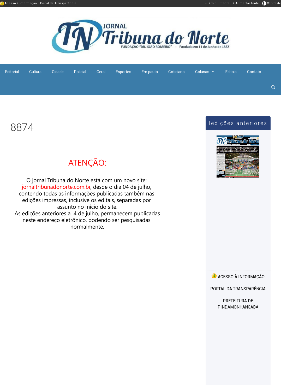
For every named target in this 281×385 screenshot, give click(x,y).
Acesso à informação (238, 276)
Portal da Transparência (58, 3)
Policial (80, 71)
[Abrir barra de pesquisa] (273, 87)
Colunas (207, 72)
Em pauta (150, 71)
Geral (101, 71)
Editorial (12, 71)
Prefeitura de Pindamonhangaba (238, 304)
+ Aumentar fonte (246, 3)
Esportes (123, 71)
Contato (254, 71)
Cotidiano (176, 71)
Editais (231, 71)
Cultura (35, 71)
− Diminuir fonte (217, 3)
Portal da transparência (238, 288)
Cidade (58, 71)
